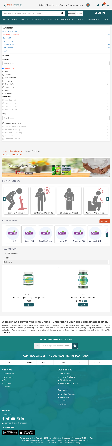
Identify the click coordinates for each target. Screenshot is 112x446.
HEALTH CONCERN (9, 31)
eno (5, 71)
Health (5, 51)
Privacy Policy (65, 374)
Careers (7, 387)
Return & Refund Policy (69, 383)
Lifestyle (24, 20)
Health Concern (10, 20)
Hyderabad (97, 362)
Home (4, 151)
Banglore (62, 362)
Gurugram (28, 362)
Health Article (9, 374)
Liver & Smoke (8, 41)
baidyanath (8, 87)
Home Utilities (67, 20)
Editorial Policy (65, 380)
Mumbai (45, 362)
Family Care (53, 20)
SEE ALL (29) (105, 221)
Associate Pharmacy (68, 394)
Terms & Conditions (67, 377)
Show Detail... (6, 333)
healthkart (8, 68)
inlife (5, 90)
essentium (7, 93)
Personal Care (38, 20)
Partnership (64, 397)
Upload (100, 13)
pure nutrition (9, 78)
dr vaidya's (7, 84)
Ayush (105, 20)
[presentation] (4, 199)
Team (6, 380)
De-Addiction (93, 20)
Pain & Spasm (8, 48)
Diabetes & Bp (8, 44)
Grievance (64, 404)
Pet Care (80, 20)
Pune (80, 362)
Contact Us (8, 383)
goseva (6, 74)
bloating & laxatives (11, 123)
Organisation (8, 377)
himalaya (7, 81)
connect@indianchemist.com (16, 423)
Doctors (63, 401)
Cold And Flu (7, 38)
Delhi (10, 362)
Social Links (8, 415)
